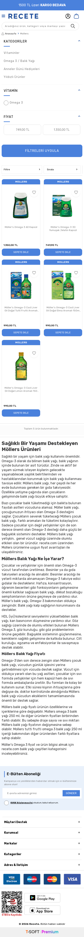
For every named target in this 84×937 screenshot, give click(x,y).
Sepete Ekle (21, 252)
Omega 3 (13, 102)
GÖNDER (71, 793)
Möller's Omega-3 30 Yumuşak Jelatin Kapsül (63, 229)
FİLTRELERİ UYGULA (42, 151)
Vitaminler (12, 53)
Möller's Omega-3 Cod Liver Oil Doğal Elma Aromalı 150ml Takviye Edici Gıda (63, 309)
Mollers (21, 181)
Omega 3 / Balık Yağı (19, 61)
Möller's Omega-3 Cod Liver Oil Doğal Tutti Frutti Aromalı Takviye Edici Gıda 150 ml (21, 309)
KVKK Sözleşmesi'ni (21, 803)
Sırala (62, 169)
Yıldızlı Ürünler (14, 77)
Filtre (22, 169)
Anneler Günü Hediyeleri (22, 69)
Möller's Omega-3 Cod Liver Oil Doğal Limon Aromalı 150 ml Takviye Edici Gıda (21, 389)
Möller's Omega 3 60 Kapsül (21, 227)
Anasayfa (9, 33)
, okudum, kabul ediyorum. (31, 802)
